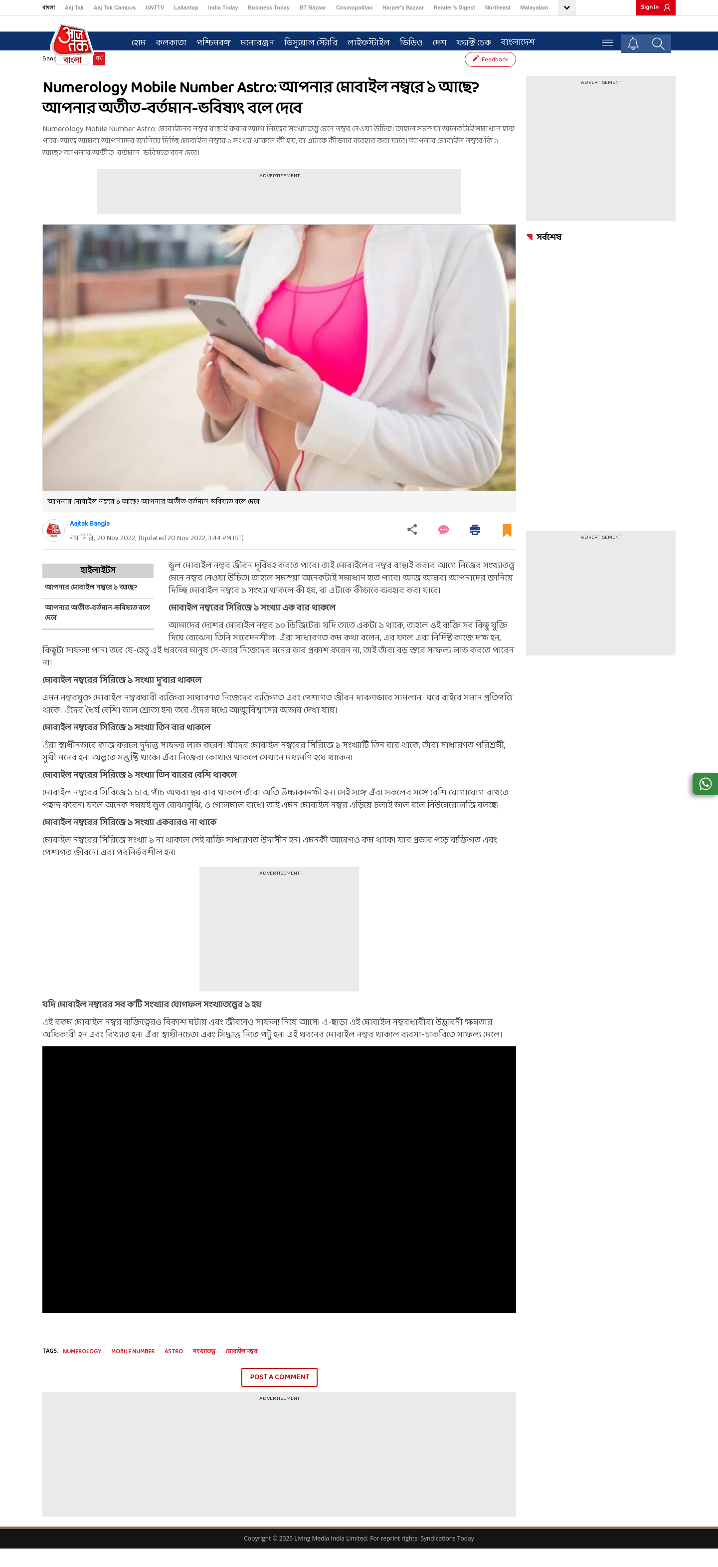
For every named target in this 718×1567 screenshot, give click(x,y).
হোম (134, 40)
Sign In (650, 7)
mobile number (133, 1370)
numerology (82, 1370)
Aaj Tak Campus (115, 7)
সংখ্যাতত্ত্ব (204, 1370)
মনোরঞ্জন (253, 40)
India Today (223, 7)
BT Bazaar (313, 7)
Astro (174, 1370)
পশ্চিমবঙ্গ (209, 40)
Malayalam (534, 7)
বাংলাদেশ (514, 40)
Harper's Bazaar (403, 7)
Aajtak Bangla (90, 542)
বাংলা (48, 7)
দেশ (435, 40)
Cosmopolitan (354, 7)
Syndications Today (447, 1557)
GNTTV (155, 7)
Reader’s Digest (454, 7)
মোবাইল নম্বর (241, 1370)
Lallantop (186, 7)
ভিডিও (406, 40)
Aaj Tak (74, 7)
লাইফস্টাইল (364, 40)
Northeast (498, 7)
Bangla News (60, 77)
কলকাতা (167, 40)
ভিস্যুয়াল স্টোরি (306, 40)
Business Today (269, 7)
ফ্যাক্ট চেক (469, 40)
